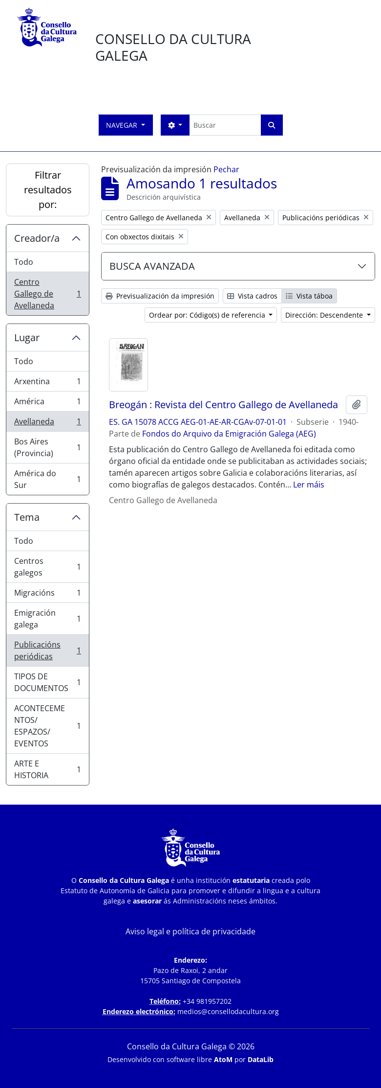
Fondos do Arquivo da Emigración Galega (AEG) (229, 433)
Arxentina (47, 383)
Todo (23, 261)
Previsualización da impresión (160, 296)
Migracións (47, 595)
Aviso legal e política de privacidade (190, 931)
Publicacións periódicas (47, 650)
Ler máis (308, 484)
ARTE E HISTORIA (47, 769)
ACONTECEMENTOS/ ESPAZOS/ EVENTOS (47, 726)
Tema (27, 517)
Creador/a (37, 238)
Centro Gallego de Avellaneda (47, 294)
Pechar (226, 169)
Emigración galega (47, 618)
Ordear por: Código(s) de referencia (208, 315)
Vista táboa (309, 296)
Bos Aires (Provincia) (47, 447)
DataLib (261, 1059)
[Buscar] (225, 125)
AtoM (223, 1059)
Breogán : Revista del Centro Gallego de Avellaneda (223, 405)
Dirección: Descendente (325, 315)
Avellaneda (47, 424)
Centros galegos (47, 567)
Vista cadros (252, 296)
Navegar (122, 125)
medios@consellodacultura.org (228, 1011)
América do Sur (47, 479)
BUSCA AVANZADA (152, 266)
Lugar (27, 337)
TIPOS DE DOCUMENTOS (47, 682)
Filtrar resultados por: (48, 189)
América (47, 403)
